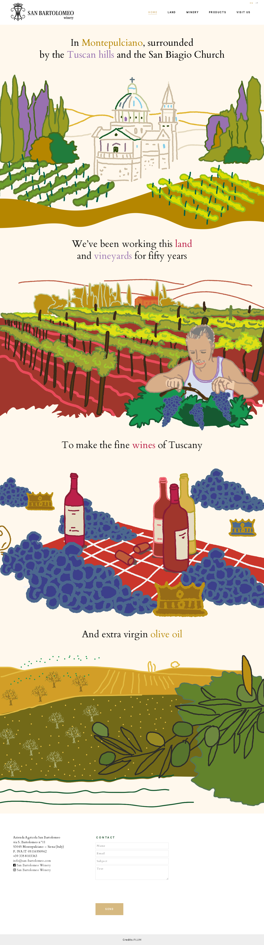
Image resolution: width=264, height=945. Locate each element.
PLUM (137, 939)
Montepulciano (112, 43)
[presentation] (125, 891)
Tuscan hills (90, 55)
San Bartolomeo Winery (34, 865)
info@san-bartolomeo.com (32, 861)
